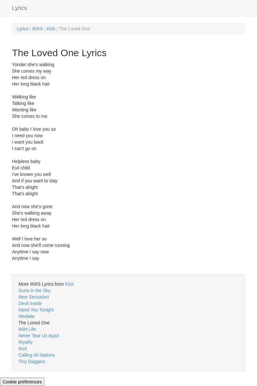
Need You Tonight (36, 309)
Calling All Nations (36, 355)
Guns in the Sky (34, 290)
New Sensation (33, 297)
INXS (37, 28)
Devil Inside (30, 303)
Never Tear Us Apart (38, 335)
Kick (51, 28)
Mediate (26, 316)
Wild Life (27, 329)
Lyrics (19, 8)
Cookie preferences (22, 381)
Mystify (25, 342)
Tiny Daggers (31, 361)
